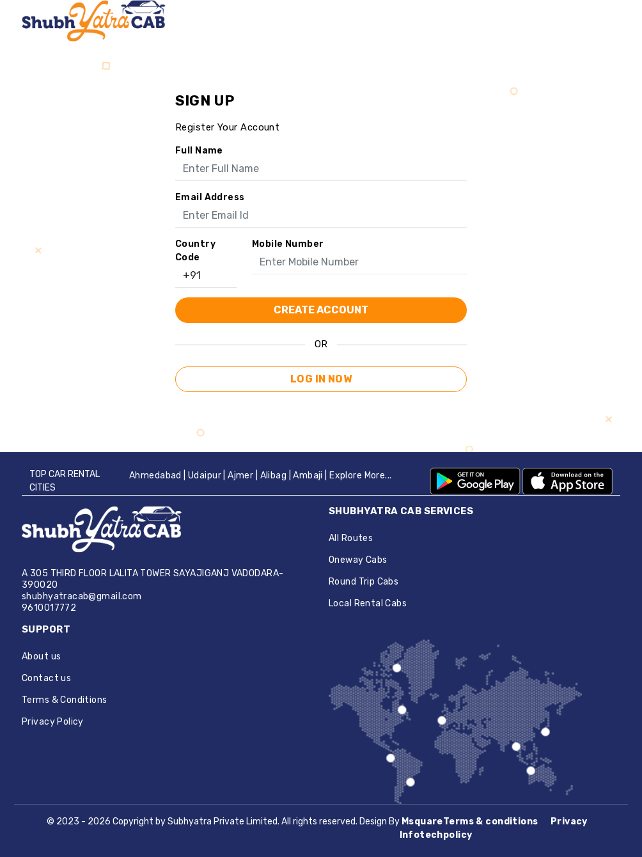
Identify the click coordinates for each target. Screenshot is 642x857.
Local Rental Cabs (368, 603)
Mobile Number (288, 244)
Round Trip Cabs (363, 581)
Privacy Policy (53, 721)
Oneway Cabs (358, 559)
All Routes (351, 538)
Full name (199, 150)
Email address (209, 197)
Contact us (46, 678)
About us (41, 656)
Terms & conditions (491, 821)
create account (321, 310)
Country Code (195, 251)
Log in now (321, 379)
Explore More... (360, 475)
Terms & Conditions (64, 700)
